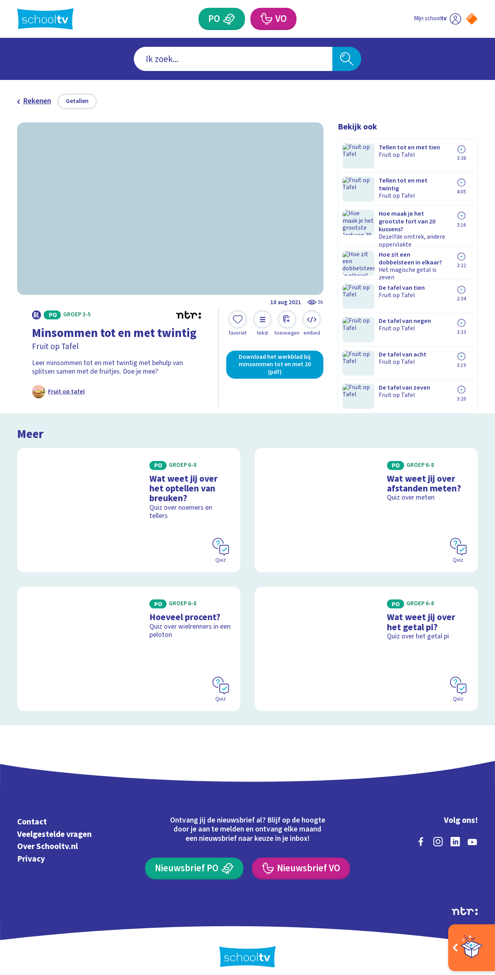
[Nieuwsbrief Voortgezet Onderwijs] (301, 861)
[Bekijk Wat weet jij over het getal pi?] (366, 642)
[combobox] (233, 59)
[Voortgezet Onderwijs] (265, 19)
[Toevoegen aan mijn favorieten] (238, 324)
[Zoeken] (347, 59)
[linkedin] (455, 834)
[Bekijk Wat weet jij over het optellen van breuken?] (128, 503)
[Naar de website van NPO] (472, 19)
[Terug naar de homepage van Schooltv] (45, 19)
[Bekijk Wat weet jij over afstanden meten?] (366, 503)
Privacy (31, 852)
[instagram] (438, 834)
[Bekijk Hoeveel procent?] (128, 642)
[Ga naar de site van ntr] (465, 904)
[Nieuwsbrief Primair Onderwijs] (194, 861)
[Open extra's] (471, 947)
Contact (32, 814)
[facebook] (420, 834)
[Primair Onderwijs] (229, 19)
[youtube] (472, 834)
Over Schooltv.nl (47, 839)
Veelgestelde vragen (54, 827)
